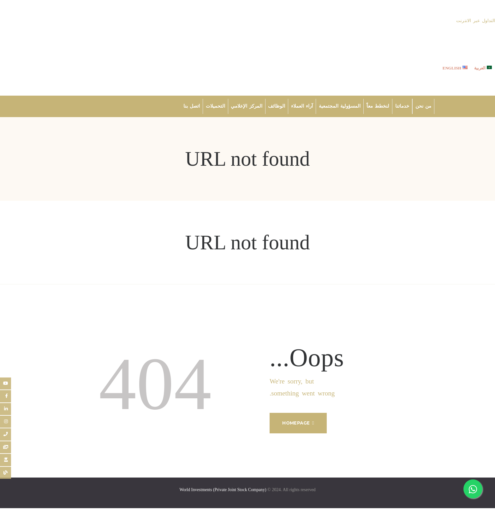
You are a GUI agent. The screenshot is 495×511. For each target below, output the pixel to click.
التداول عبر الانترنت (476, 20)
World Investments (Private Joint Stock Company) (222, 492)
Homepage (298, 424)
